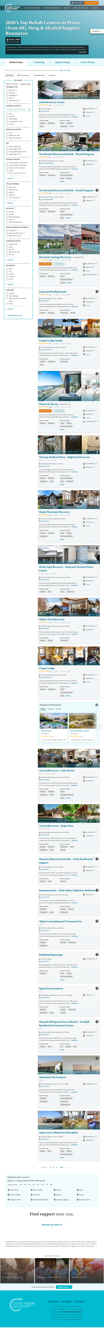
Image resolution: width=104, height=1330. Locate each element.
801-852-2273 (45, 1139)
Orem (81, 1190)
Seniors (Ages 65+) (15, 147)
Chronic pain (13, 257)
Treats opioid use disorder (18, 165)
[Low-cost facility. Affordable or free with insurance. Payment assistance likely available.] (41, 924)
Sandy (58, 1190)
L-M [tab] (33, 1185)
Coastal (11, 274)
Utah (15, 1181)
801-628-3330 (45, 930)
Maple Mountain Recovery (54, 512)
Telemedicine (13, 101)
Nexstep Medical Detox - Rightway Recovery (64, 457)
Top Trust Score (24, 75)
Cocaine (11, 219)
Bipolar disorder (14, 252)
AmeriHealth (13, 119)
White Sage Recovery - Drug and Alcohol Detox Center (66, 568)
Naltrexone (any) (14, 236)
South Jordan (15, 1195)
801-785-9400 (45, 628)
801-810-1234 (45, 111)
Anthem (11, 124)
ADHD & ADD (13, 244)
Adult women (13, 190)
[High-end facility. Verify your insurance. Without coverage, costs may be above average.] (57, 193)
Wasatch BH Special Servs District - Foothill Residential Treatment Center (64, 1023)
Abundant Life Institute (52, 1077)
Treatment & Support (52, 8)
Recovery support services (17, 173)
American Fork (84, 1200)
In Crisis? (96, 31)
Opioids (11, 212)
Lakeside (12, 282)
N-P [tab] (38, 1185)
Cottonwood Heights (41, 1200)
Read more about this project (72, 1312)
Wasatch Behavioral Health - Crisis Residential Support (66, 860)
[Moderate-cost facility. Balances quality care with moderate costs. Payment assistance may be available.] (56, 515)
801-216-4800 (45, 780)
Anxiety (11, 249)
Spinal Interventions (51, 988)
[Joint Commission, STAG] (96, 160)
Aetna (11, 114)
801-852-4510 (45, 869)
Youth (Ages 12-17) (15, 154)
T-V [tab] (47, 1185)
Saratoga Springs (62, 1200)
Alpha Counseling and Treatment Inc (60, 921)
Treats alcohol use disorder (18, 163)
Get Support (66, 1301)
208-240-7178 (45, 961)
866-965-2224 (46, 264)
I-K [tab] (29, 1185)
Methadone (13, 231)
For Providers (79, 1301)
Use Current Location (14, 42)
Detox (11, 98)
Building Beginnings (51, 954)
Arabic (11, 304)
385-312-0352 (45, 301)
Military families (14, 200)
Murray (58, 1195)
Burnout (11, 255)
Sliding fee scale (14, 135)
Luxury (11, 170)
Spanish (11, 293)
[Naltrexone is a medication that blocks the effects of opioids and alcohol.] (21, 235)
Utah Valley (14, 1190)
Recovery (67, 8)
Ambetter (12, 116)
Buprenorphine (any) (16, 233)
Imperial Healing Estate (53, 291)
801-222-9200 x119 (46, 350)
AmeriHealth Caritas (15, 121)
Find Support (92, 3)
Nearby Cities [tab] (13, 1185)
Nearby (53, 75)
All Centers (10, 75)
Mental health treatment (17, 168)
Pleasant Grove (15, 1200)
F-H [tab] (25, 1185)
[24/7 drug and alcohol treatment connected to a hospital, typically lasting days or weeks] (15, 92)
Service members (14, 198)
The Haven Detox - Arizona (79, 731)
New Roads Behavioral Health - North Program (66, 190)
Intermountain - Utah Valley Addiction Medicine (67, 890)
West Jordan (37, 1190)
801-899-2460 (45, 580)
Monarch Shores (48, 404)
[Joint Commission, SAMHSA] (96, 263)
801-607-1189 (45, 466)
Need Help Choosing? (15, 315)
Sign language (13, 296)
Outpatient (12, 95)
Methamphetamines (15, 222)
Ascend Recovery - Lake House (56, 770)
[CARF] (96, 577)
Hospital (11, 93)
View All (10, 178)
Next (61, 1167)
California (50, 709)
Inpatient (12, 90)
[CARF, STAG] (96, 108)
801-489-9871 (45, 521)
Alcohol (11, 214)
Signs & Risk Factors (32, 8)
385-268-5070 (45, 1034)
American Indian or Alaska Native (17, 299)
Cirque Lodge (47, 668)
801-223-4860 (45, 997)
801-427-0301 (45, 1086)
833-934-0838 (46, 411)
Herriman (36, 1195)
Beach (11, 269)
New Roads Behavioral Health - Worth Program (66, 154)
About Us (95, 8)
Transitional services (16, 176)
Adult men (12, 187)
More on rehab (65, 70)
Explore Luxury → (64, 1287)
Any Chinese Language (16, 306)
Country (11, 277)
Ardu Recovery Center (52, 102)
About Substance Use (80, 8)
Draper (81, 1195)
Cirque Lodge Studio (51, 340)
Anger (11, 247)
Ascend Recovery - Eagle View (56, 825)
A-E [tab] (21, 1185)
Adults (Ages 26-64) (15, 149)
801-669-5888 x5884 (47, 163)
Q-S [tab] (42, 1185)
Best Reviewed (40, 75)
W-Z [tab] (51, 1185)
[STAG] (96, 866)
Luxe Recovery (46, 731)
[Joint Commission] (96, 298)
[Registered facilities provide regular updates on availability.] (97, 274)
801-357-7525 (45, 897)
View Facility (60, 264)
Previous (44, 1167)
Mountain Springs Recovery (55, 257)
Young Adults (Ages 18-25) (17, 152)
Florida (58, 709)
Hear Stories (78, 3)
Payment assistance (15, 138)
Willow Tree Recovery (51, 619)
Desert (11, 279)
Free (10, 133)
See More (71, 126)
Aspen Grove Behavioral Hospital (58, 1132)
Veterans (12, 195)
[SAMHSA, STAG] (96, 1031)
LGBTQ (11, 192)
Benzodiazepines (14, 217)
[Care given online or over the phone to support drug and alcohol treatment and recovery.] (19, 100)
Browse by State (51, 1224)
